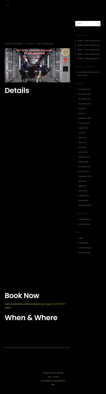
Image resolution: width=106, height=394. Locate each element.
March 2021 (82, 190)
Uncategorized (84, 224)
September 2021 (84, 176)
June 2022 (82, 137)
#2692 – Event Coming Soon (89, 49)
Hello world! (82, 75)
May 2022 (82, 142)
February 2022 (83, 157)
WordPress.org (84, 252)
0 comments (29, 43)
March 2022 (82, 152)
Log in (80, 238)
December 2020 (84, 205)
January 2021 (83, 200)
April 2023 (82, 113)
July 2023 (82, 108)
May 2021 (82, 181)
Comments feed (84, 247)
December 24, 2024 (12, 26)
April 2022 (82, 147)
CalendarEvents (48, 43)
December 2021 (84, 166)
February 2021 (83, 195)
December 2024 (84, 94)
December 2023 (84, 99)
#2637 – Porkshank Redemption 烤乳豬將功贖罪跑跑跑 (37, 35)
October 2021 (83, 171)
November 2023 (84, 103)
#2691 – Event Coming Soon (89, 45)
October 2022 (83, 123)
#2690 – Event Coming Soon (89, 40)
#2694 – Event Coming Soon (89, 58)
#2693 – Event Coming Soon (89, 54)
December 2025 (84, 89)
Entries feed (83, 243)
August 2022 (83, 128)
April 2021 (82, 186)
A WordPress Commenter (87, 72)
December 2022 (84, 118)
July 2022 (82, 132)
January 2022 (83, 161)
